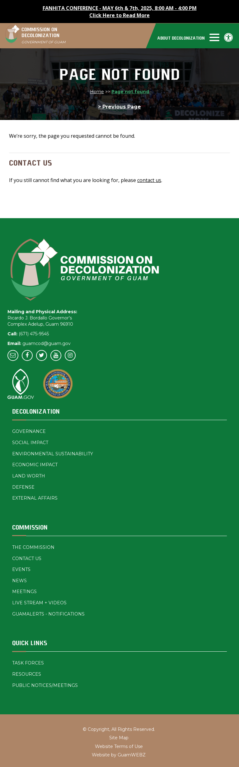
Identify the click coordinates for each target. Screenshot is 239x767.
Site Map (119, 737)
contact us (149, 180)
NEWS (19, 580)
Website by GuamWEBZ (119, 754)
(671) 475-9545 (34, 334)
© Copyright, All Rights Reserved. (119, 729)
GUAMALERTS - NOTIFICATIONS (48, 614)
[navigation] (187, 37)
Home (97, 91)
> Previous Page (119, 107)
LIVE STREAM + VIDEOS (39, 603)
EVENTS (21, 569)
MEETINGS (24, 591)
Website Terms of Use (119, 746)
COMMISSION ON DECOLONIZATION (43, 36)
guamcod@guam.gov (46, 343)
